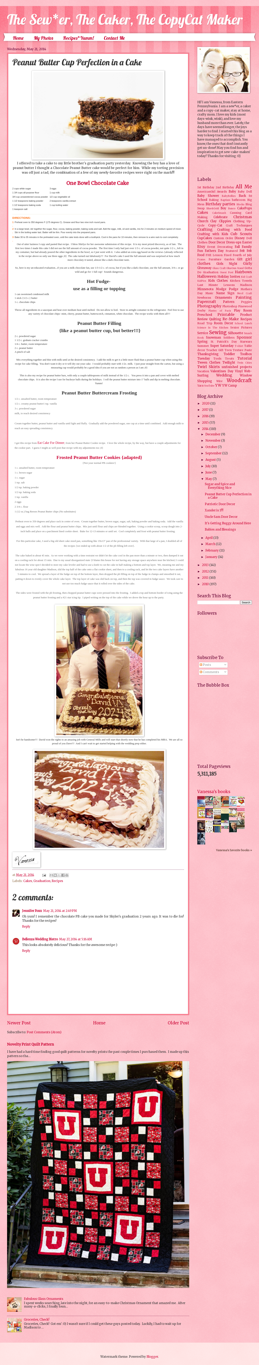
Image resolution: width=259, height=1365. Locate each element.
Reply (26, 926)
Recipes (57, 881)
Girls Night (227, 264)
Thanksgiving (208, 354)
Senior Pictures (241, 327)
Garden (229, 259)
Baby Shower (208, 196)
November (213, 440)
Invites (235, 276)
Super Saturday (222, 346)
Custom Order (223, 238)
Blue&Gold (212, 208)
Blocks (240, 204)
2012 (205, 571)
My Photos (43, 38)
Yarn (200, 385)
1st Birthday (205, 187)
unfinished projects (237, 367)
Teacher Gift (214, 350)
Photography (209, 306)
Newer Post (19, 1023)
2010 (205, 584)
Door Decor (216, 242)
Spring (202, 341)
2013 (205, 565)
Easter (247, 242)
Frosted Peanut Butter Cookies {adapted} (99, 457)
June (208, 472)
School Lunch (243, 323)
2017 (205, 410)
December (213, 434)
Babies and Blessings (220, 529)
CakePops (244, 208)
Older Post (178, 1023)
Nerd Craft (244, 293)
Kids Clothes (218, 281)
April (209, 538)
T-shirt (239, 345)
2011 (205, 578)
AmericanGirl (206, 191)
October (211, 447)
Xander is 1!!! (214, 510)
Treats (229, 358)
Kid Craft (246, 276)
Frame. (201, 259)
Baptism (225, 199)
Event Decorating (219, 247)
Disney (240, 238)
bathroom (238, 200)
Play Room (243, 310)
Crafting (205, 229)
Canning (235, 213)
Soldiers (229, 337)
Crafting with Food (234, 229)
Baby (232, 191)
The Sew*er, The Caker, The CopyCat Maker (125, 19)
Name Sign (225, 293)
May (209, 479)
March (210, 544)
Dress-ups (233, 242)
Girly (247, 263)
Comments (209, 672)
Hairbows (243, 272)
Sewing (218, 332)
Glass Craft (219, 268)
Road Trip (204, 323)
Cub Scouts (241, 234)
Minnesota (205, 289)
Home (18, 38)
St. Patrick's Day (224, 341)
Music (209, 293)
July (208, 466)
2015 (205, 422)
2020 (206, 403)
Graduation (41, 881)
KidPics (201, 280)
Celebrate (220, 217)
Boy (223, 208)
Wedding (224, 375)
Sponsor (244, 337)
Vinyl (239, 371)
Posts (205, 665)
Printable (226, 314)
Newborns (204, 297)
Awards (222, 191)
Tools (217, 358)
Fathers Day (214, 251)
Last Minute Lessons (216, 285)
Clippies (225, 221)
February (212, 550)
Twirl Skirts (208, 367)
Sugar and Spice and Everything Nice (220, 486)
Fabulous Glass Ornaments (43, 1299)
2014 (205, 429)
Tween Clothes (208, 362)
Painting (244, 297)
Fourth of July (242, 255)
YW (218, 385)
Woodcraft (239, 380)
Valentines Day (221, 371)
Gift (240, 259)
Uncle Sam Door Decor (221, 517)
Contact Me (114, 38)
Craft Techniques (239, 225)
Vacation (203, 371)
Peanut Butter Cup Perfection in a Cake (228, 496)
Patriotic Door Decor (220, 504)
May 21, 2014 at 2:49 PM (60, 911)
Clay (213, 221)
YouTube (209, 385)
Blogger (152, 1357)
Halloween (207, 276)
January (211, 557)
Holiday (223, 276)
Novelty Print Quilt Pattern (30, 1044)
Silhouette (235, 333)
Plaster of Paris (219, 310)
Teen (228, 350)
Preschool (204, 315)
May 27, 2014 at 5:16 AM (75, 939)
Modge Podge (227, 289)
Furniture (215, 259)
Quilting (215, 319)
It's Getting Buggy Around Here (228, 523)
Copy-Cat (215, 225)
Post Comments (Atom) (44, 1032)
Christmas (242, 217)
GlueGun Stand (235, 268)
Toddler (229, 354)
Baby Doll (245, 191)
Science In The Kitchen (212, 327)
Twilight (228, 362)
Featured (232, 251)
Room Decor (223, 323)
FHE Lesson (214, 255)
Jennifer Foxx (32, 911)
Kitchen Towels (241, 281)
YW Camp (229, 385)
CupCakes (204, 238)
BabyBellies (229, 195)
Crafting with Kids (212, 234)
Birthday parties (220, 204)
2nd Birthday (225, 187)
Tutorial (244, 358)
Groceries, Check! (36, 1319)
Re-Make (231, 319)
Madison (246, 285)
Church (202, 221)
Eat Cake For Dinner (50, 442)
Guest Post (227, 272)
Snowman (213, 337)
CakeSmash (219, 212)
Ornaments (223, 297)
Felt (242, 251)
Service (202, 333)
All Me (244, 187)
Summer (203, 346)
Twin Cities (244, 362)
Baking (214, 200)
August (211, 460)
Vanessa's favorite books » (234, 850)
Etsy (201, 246)
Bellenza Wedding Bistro (40, 939)
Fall (237, 247)
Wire (219, 381)
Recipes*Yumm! (78, 38)
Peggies (246, 302)
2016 (205, 416)
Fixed (227, 255)
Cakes (27, 881)
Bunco (232, 208)
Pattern (228, 302)
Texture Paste (242, 350)
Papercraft (206, 301)
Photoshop (229, 306)
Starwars (246, 341)
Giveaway (204, 268)
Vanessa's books (213, 791)
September (213, 453)
